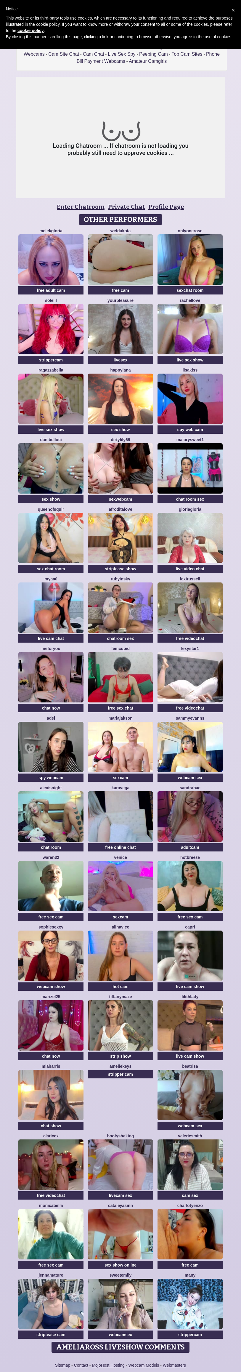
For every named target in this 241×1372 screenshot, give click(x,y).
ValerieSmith (190, 1136)
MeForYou (50, 648)
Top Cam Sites (186, 54)
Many (190, 1275)
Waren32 (51, 857)
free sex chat (120, 708)
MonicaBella (51, 1205)
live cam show (190, 986)
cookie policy (30, 30)
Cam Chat (93, 54)
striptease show (120, 568)
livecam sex (120, 1195)
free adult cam (51, 290)
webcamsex (120, 1334)
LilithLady (190, 996)
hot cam (120, 986)
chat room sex (190, 499)
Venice (120, 857)
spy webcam (50, 777)
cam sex (190, 1195)
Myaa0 (50, 579)
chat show (51, 1125)
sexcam (120, 777)
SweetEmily (121, 1275)
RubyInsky (120, 579)
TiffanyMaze (120, 996)
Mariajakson (120, 718)
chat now (51, 708)
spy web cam (190, 429)
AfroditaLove (120, 509)
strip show (120, 1056)
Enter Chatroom (81, 206)
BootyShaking (120, 1136)
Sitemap (62, 1365)
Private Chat (126, 206)
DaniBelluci (51, 439)
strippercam (51, 360)
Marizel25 (50, 996)
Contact (81, 1365)
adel (51, 718)
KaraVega (121, 787)
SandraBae (190, 787)
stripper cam (120, 1074)
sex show (120, 429)
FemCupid (120, 648)
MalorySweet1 (190, 439)
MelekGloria (50, 230)
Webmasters (174, 1365)
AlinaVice (120, 927)
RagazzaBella (50, 370)
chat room (51, 847)
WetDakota (120, 230)
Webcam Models (143, 1365)
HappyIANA (120, 370)
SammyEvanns (190, 718)
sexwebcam (120, 499)
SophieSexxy (50, 927)
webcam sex (190, 777)
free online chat (120, 847)
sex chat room (51, 568)
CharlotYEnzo (190, 1205)
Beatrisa (190, 1066)
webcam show (51, 986)
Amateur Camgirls (148, 61)
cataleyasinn (120, 1205)
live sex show (190, 360)
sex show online (120, 1265)
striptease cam (50, 1334)
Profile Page (166, 206)
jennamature (50, 1275)
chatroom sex (120, 638)
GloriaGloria (190, 509)
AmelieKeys (121, 1066)
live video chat (190, 568)
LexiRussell (190, 579)
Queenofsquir (51, 509)
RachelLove (190, 300)
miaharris (50, 1066)
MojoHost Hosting (108, 1365)
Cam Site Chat (63, 54)
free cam (120, 290)
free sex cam (51, 917)
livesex (121, 360)
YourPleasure (120, 300)
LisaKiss (190, 370)
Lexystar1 (190, 648)
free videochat (190, 638)
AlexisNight (51, 787)
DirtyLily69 (120, 439)
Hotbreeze (190, 857)
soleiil (51, 300)
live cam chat (51, 638)
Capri (190, 927)
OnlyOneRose (190, 230)
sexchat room (189, 290)
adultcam (190, 847)
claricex (51, 1136)
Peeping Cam (153, 54)
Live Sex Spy (121, 54)
